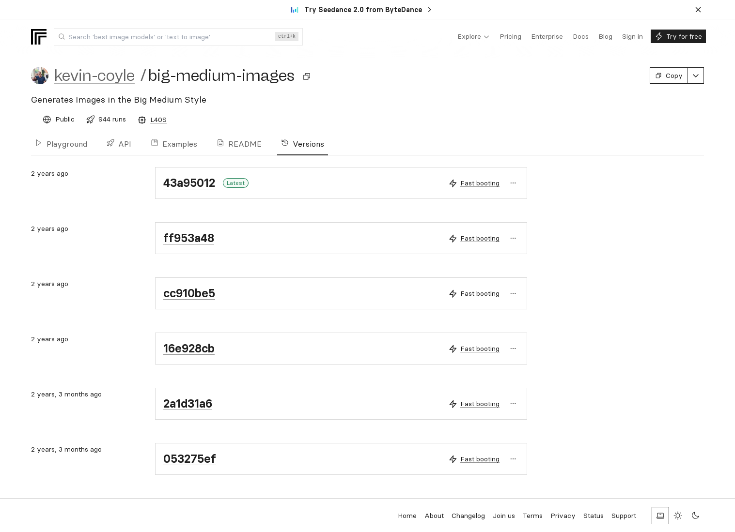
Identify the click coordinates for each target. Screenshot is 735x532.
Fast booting (480, 183)
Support (623, 515)
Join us (504, 515)
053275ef (189, 459)
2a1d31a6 (187, 403)
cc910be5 (189, 293)
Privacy (563, 515)
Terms (533, 515)
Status (593, 515)
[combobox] (178, 37)
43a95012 (189, 183)
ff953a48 (188, 238)
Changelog (468, 515)
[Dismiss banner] (698, 9)
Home (407, 515)
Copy (669, 75)
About (434, 515)
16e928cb (189, 348)
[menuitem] (473, 37)
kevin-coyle (94, 75)
